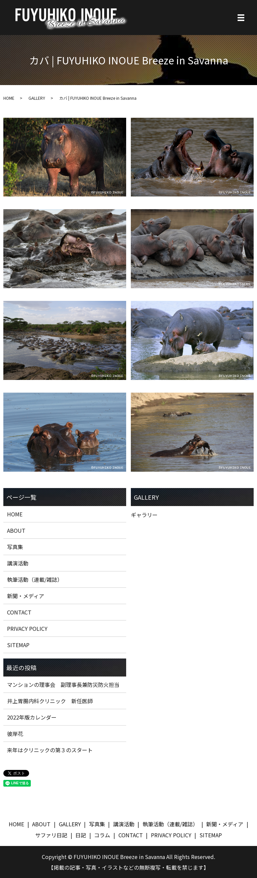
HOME (8, 98)
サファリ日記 (51, 835)
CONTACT (19, 612)
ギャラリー (144, 515)
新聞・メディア (25, 596)
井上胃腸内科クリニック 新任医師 (50, 701)
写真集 (15, 547)
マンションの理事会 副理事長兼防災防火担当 (63, 685)
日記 (80, 835)
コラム (102, 835)
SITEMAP (18, 645)
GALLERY (36, 98)
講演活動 (17, 563)
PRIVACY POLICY (27, 628)
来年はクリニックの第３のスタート (50, 750)
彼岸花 (15, 734)
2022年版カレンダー (32, 717)
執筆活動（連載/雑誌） (35, 579)
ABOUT (16, 530)
